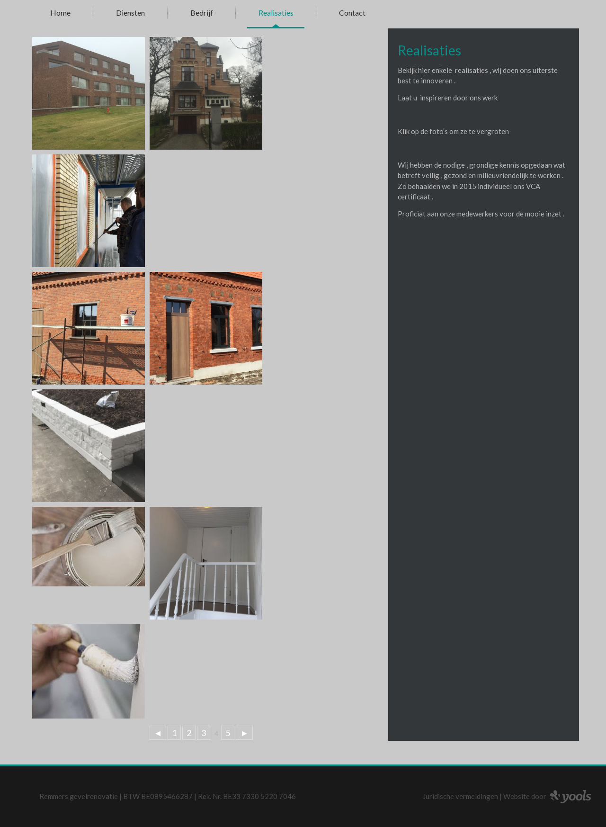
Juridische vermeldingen (460, 796)
